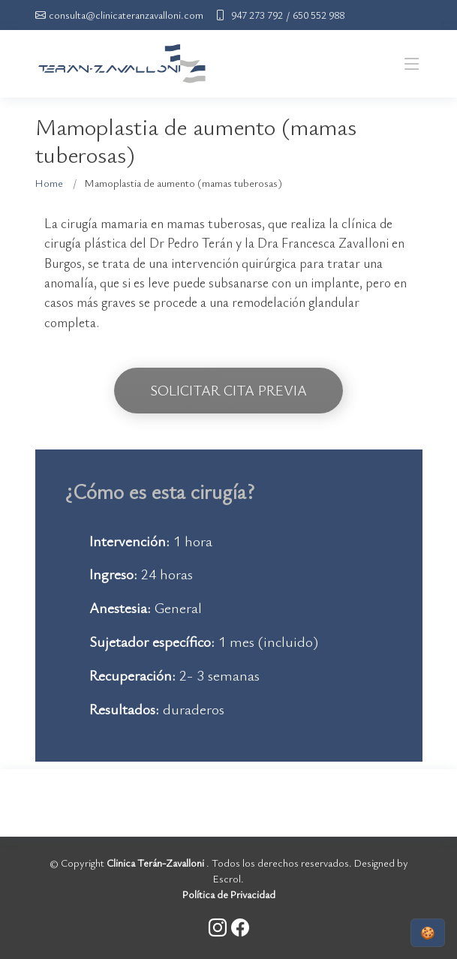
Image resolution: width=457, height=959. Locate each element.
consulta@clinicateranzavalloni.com (126, 15)
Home (49, 183)
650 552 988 (318, 15)
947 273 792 (257, 15)
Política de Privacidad (228, 894)
